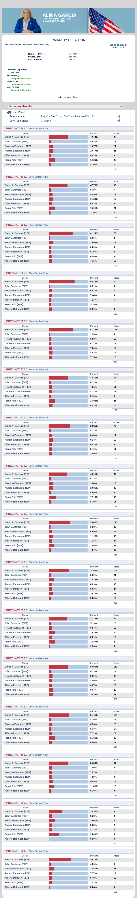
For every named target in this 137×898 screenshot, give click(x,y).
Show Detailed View (38, 128)
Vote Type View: (18, 120)
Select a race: (17, 116)
